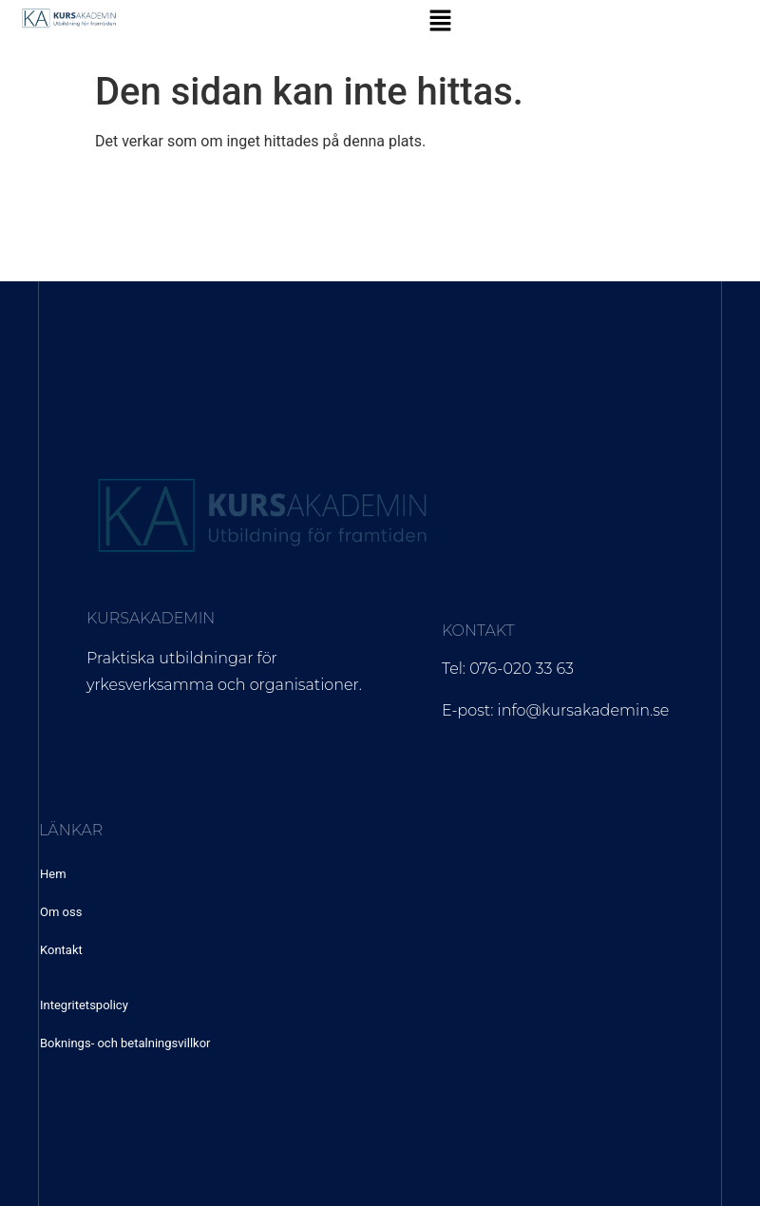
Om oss (61, 912)
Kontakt (61, 950)
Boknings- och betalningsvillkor (125, 1043)
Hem (53, 874)
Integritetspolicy (84, 1005)
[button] (440, 22)
